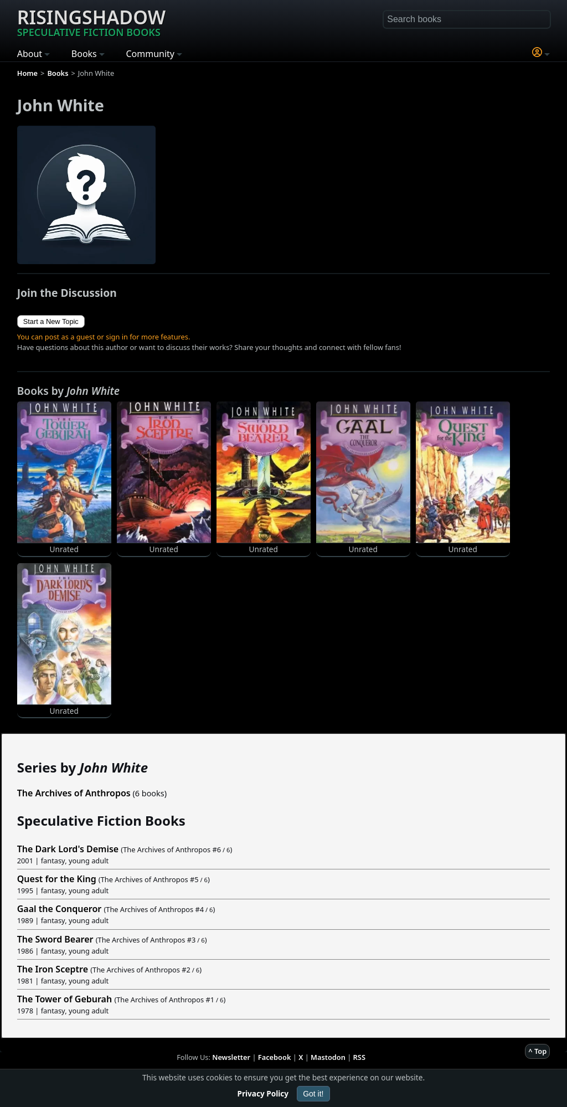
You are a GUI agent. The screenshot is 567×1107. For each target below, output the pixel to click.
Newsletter (231, 1057)
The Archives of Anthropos (74, 793)
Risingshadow (91, 21)
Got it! (313, 1093)
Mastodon (328, 1057)
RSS (359, 1057)
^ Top (537, 1051)
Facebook (274, 1057)
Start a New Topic (51, 321)
